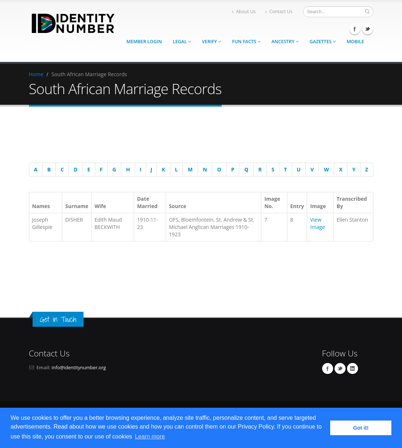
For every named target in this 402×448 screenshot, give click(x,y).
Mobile (355, 41)
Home (36, 74)
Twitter (367, 28)
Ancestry (285, 41)
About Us (244, 11)
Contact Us (279, 11)
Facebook (354, 28)
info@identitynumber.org (79, 367)
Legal (182, 41)
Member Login (144, 41)
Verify (211, 41)
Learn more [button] (150, 436)
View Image (317, 223)
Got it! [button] (361, 428)
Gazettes (323, 41)
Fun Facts (246, 41)
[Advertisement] (197, 135)
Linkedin (352, 368)
